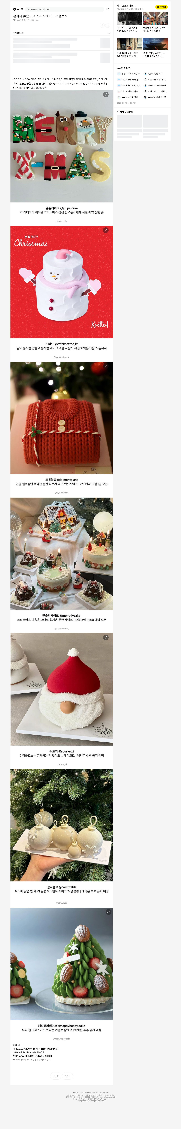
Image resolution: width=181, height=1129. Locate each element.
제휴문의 (105, 1093)
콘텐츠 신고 (97, 1093)
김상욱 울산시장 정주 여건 (131, 85)
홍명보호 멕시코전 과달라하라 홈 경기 (131, 73)
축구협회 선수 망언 (130, 97)
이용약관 (75, 1093)
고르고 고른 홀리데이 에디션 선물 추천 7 (28, 1052)
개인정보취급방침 (85, 1093)
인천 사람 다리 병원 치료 (158, 91)
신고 (37, 20)
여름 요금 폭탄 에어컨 (157, 79)
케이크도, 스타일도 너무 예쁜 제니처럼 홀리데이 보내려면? (35, 1049)
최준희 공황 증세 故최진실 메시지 (131, 79)
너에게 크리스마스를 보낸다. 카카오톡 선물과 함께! (32, 1056)
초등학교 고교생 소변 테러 (158, 85)
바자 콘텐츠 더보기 (126, 5)
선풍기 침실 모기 (155, 73)
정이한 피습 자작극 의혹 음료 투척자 (131, 91)
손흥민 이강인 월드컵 (157, 97)
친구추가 (161, 7)
